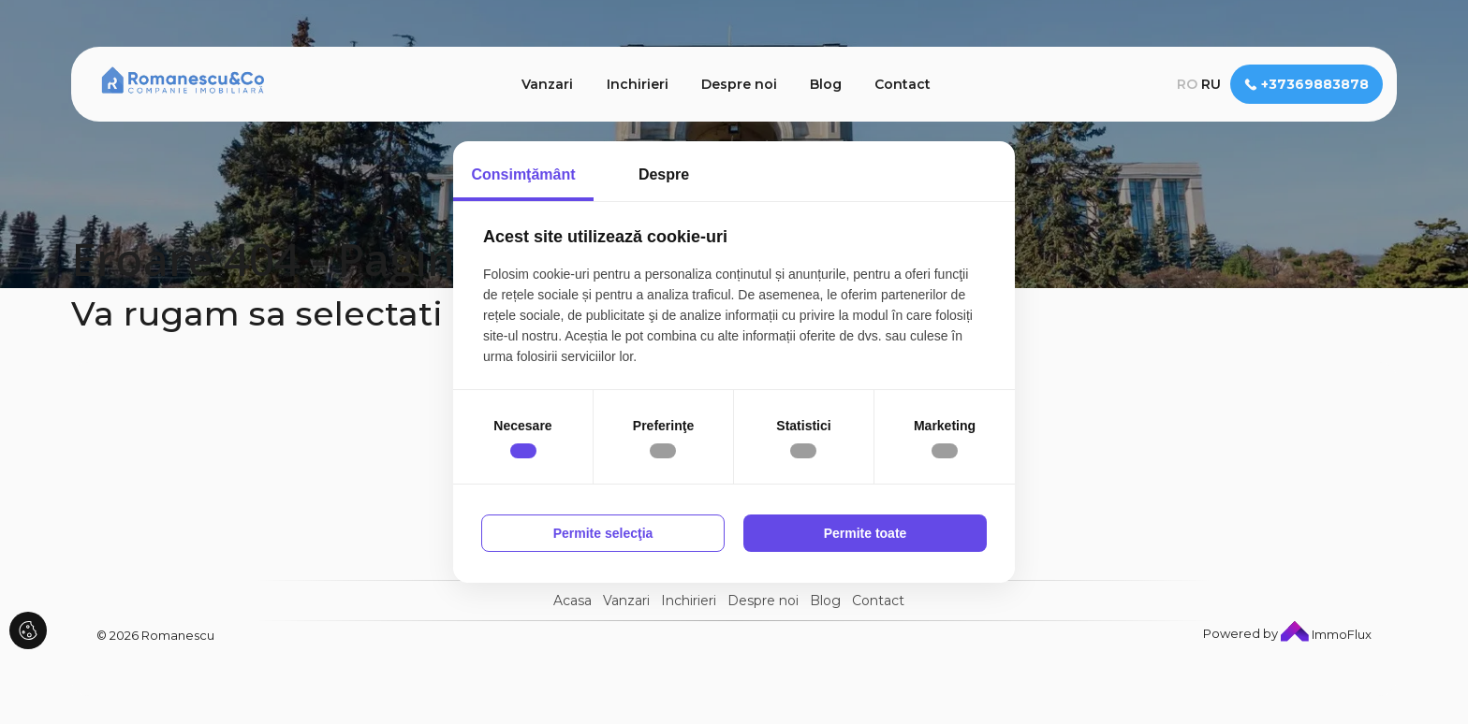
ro (1187, 84)
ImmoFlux (1326, 634)
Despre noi (739, 84)
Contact (902, 84)
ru (1211, 84)
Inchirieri (637, 84)
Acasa (572, 600)
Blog (826, 84)
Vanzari (547, 84)
